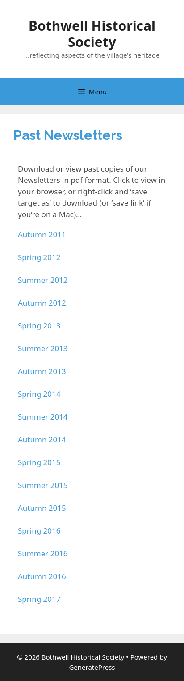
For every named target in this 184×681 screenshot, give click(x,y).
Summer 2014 (43, 417)
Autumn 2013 (42, 371)
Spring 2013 (39, 325)
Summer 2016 (43, 553)
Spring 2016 (39, 530)
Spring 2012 (39, 257)
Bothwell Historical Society (92, 34)
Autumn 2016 (42, 576)
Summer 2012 (43, 280)
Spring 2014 (39, 394)
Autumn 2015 (42, 508)
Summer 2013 (43, 348)
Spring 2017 (39, 599)
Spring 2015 (39, 462)
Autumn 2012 (42, 303)
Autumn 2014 (42, 439)
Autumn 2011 (42, 234)
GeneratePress (92, 667)
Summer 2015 (43, 485)
